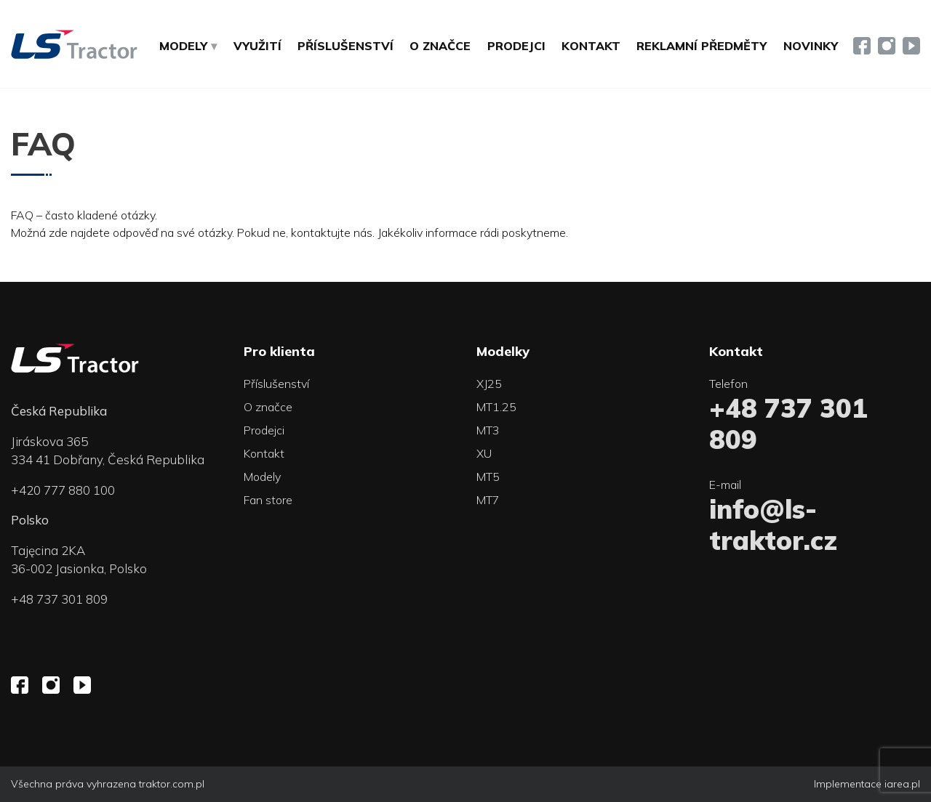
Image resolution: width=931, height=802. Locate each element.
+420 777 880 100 (63, 490)
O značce (440, 46)
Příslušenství (345, 46)
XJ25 (489, 383)
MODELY (183, 46)
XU (484, 453)
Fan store (268, 500)
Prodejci (516, 46)
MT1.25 (496, 407)
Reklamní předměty (701, 46)
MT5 (488, 476)
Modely (262, 476)
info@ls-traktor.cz (773, 524)
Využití (257, 46)
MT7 (488, 500)
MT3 (488, 430)
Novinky (810, 46)
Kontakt (591, 46)
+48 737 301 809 (59, 599)
